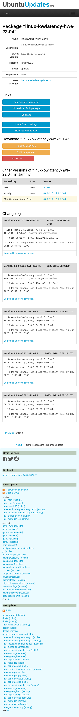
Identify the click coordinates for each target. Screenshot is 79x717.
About (19, 445)
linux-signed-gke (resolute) (16, 647)
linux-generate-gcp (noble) (15, 666)
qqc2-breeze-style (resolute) (16, 596)
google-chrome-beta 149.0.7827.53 (20, 475)
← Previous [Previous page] (8, 433)
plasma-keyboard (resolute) (16, 567)
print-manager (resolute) (14, 554)
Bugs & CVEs (12, 493)
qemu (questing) (11, 538)
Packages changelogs (17, 489)
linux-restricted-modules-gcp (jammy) (21, 685)
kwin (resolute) (10, 545)
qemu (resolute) (10, 529)
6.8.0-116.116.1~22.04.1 (55, 199)
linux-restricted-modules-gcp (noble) (20, 650)
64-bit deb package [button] (26, 152)
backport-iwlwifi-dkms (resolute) (18, 548)
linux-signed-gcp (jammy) (15, 688)
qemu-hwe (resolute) (13, 526)
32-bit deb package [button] (26, 146)
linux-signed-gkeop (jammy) (16, 691)
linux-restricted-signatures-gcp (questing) (23, 643)
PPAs (8, 610)
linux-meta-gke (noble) (14, 672)
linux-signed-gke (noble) (14, 656)
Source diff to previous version (19, 253)
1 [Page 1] (15, 433)
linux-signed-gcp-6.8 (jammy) (17, 516)
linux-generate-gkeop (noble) (17, 678)
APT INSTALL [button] (18, 158)
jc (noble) (7, 551)
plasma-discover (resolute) (16, 592)
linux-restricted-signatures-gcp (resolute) (22, 669)
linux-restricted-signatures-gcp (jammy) (22, 640)
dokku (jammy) (10, 621)
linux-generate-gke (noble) (15, 682)
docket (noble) (10, 628)
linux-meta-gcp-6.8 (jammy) (16, 519)
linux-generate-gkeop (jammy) (17, 707)
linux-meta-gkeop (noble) (15, 675)
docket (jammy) (10, 631)
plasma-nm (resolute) (13, 564)
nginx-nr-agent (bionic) (14, 615)
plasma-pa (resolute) (13, 561)
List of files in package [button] (26, 124)
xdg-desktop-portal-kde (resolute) (19, 583)
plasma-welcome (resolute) (16, 557)
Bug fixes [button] (26, 114)
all (8, 599)
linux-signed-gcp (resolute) (16, 694)
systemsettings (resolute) (15, 586)
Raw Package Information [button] (26, 102)
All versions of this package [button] (26, 108)
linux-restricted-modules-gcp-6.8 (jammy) (23, 512)
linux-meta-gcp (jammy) (14, 701)
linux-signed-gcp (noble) (14, 653)
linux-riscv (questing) (13, 503)
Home (6, 13)
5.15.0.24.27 (49, 187)
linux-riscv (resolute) (12, 500)
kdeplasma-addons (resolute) (17, 573)
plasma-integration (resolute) (17, 589)
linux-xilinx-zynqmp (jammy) (16, 624)
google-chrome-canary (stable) (18, 634)
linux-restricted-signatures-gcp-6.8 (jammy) (24, 509)
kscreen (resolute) (11, 570)
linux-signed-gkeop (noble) (16, 659)
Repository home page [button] (26, 130)
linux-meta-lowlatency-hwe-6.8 (36, 80)
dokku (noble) (9, 618)
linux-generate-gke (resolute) (17, 697)
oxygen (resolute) (11, 577)
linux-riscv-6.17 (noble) (14, 506)
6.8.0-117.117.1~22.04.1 (55, 193)
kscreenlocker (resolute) (14, 580)
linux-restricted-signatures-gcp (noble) (21, 637)
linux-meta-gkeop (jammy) (15, 704)
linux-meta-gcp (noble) (14, 663)
